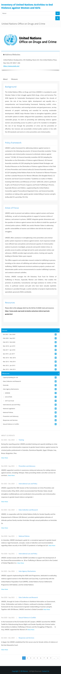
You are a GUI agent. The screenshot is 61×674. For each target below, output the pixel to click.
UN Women (24, 671)
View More (4, 458)
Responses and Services (26, 638)
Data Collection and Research (28, 510)
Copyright (15, 671)
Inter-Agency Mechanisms (27, 571)
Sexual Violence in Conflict (27, 618)
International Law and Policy (28, 484)
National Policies (24, 536)
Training (21, 440)
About (5, 79)
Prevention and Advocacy (27, 466)
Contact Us (45, 671)
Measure (14, 79)
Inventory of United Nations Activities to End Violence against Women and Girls (27, 6)
